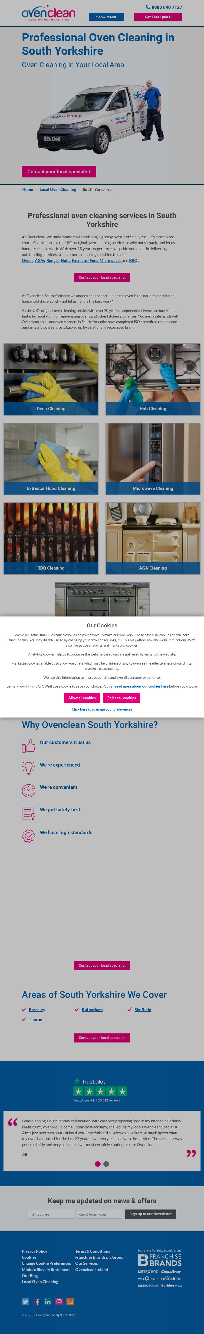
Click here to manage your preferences (102, 709)
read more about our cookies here (141, 686)
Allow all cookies (82, 698)
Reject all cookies (121, 698)
